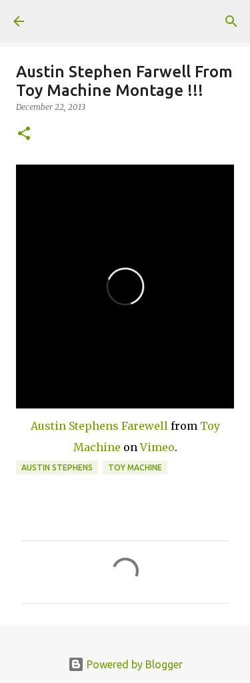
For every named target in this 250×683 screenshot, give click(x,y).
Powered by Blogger (125, 664)
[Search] (231, 21)
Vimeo (157, 447)
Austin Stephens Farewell (99, 425)
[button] (24, 134)
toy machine (135, 467)
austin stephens (57, 467)
